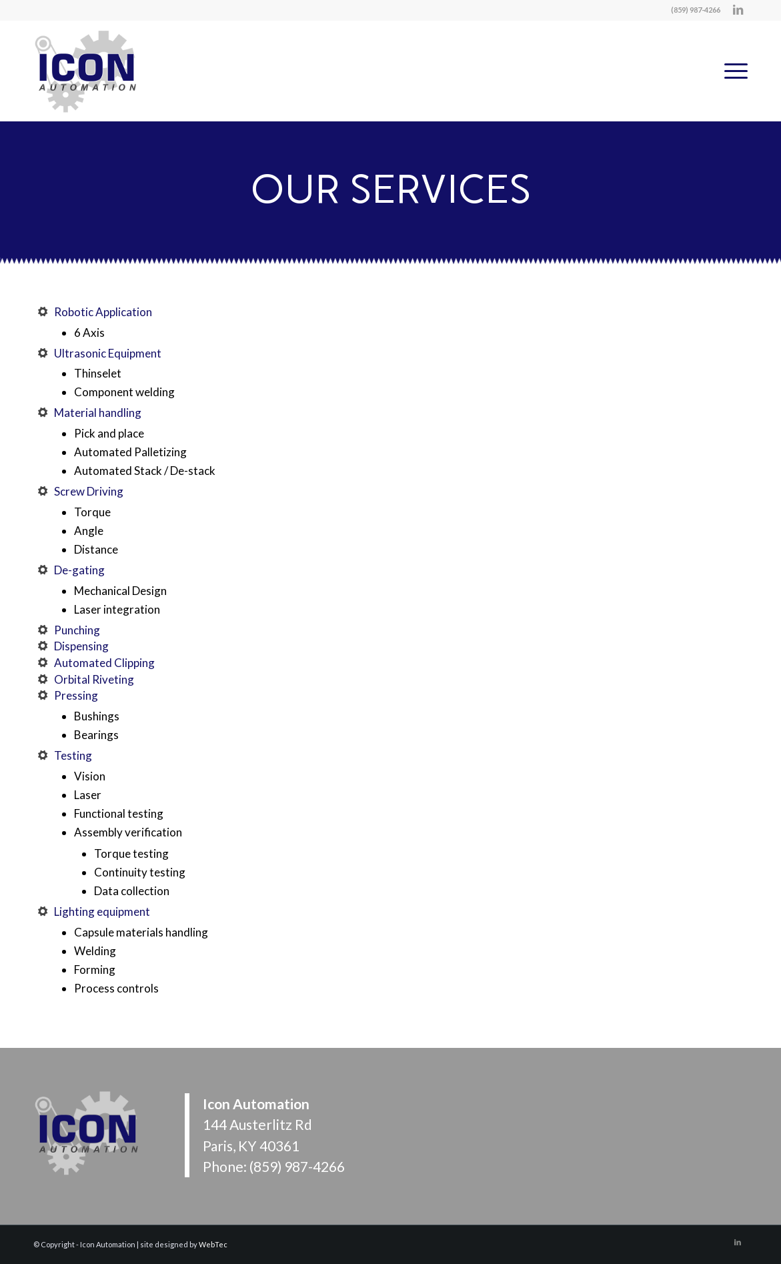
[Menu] (732, 71)
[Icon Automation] (86, 71)
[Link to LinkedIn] (738, 10)
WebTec (213, 1244)
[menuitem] (732, 71)
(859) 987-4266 (297, 1166)
